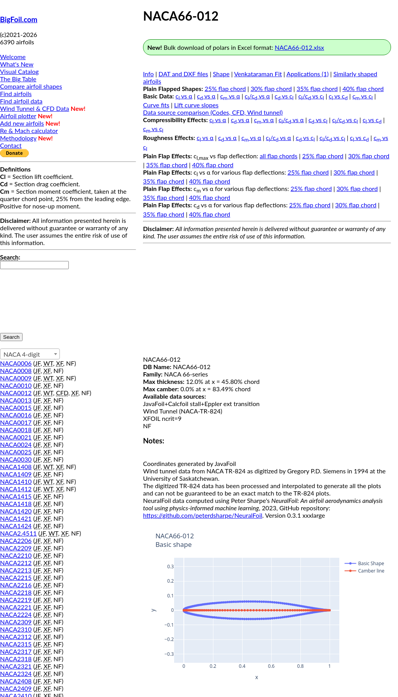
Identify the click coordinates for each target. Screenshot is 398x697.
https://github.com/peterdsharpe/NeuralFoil (202, 515)
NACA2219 (15, 599)
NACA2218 (15, 592)
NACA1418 (15, 503)
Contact (10, 145)
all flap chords (278, 155)
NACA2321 (15, 666)
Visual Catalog (19, 71)
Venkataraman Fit (258, 73)
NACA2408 (15, 681)
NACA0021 (15, 437)
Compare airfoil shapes (31, 86)
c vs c (284, 96)
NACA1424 (15, 525)
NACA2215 (15, 577)
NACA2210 (15, 555)
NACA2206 (15, 540)
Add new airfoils (22, 123)
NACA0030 (15, 459)
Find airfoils (15, 93)
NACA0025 (15, 451)
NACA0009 (15, 378)
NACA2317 (15, 651)
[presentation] (32, 297)
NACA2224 (15, 614)
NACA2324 (15, 673)
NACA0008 (15, 370)
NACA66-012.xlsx (299, 47)
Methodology (18, 138)
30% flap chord (271, 88)
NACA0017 (15, 422)
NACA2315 (15, 644)
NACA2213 (15, 570)
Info (148, 73)
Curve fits (156, 105)
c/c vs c (311, 96)
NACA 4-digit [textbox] (21, 354)
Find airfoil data (21, 101)
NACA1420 (15, 511)
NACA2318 (15, 658)
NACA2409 (15, 688)
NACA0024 (15, 444)
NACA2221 (15, 607)
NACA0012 (15, 392)
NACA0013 (15, 400)
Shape (221, 73)
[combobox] (30, 353)
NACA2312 (15, 636)
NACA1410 (15, 481)
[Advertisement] (267, 301)
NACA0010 (15, 385)
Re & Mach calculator (29, 130)
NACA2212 (15, 562)
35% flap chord (317, 88)
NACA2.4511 (18, 533)
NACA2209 (15, 548)
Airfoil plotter (18, 115)
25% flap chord (225, 88)
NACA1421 (15, 518)
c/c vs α (257, 96)
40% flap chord (363, 88)
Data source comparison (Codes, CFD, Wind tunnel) (213, 112)
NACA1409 (15, 474)
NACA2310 (15, 629)
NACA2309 (15, 621)
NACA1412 (15, 488)
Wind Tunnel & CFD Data (34, 108)
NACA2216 (15, 584)
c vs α (184, 96)
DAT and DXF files (183, 73)
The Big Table (18, 78)
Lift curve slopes (196, 105)
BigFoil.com (18, 19)
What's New (16, 64)
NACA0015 (15, 407)
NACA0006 (15, 363)
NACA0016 (15, 415)
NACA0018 (15, 429)
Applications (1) (307, 73)
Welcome (13, 56)
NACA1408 (15, 466)
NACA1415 (15, 496)
